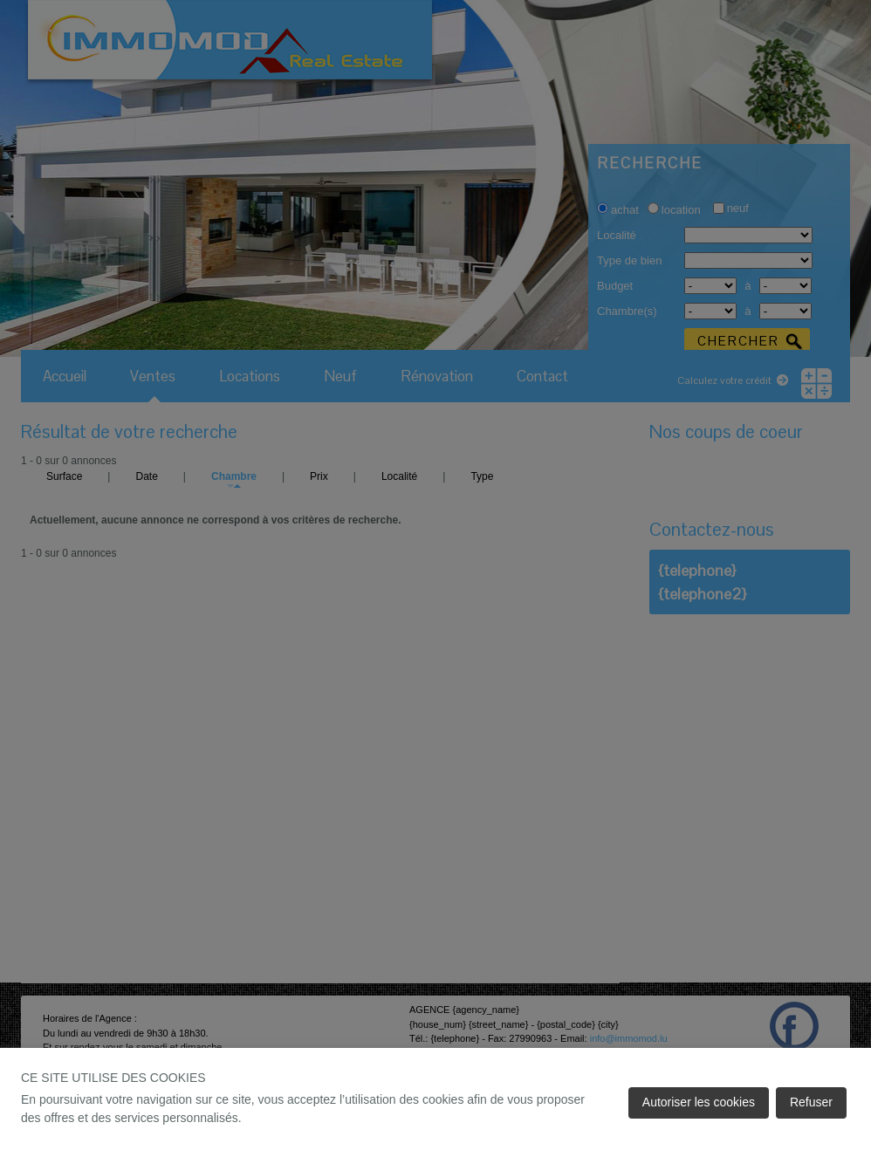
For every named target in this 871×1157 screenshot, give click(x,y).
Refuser (811, 1102)
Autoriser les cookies (698, 1102)
